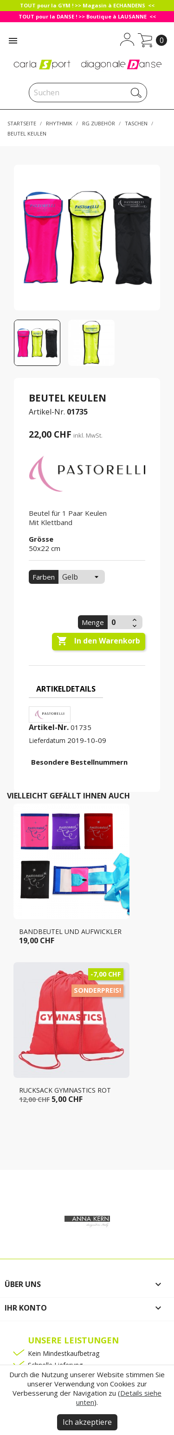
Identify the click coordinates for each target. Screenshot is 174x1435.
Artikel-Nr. (47, 411)
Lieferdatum (47, 740)
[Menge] (119, 622)
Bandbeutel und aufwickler (70, 931)
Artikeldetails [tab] (66, 689)
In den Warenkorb (98, 641)
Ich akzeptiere (87, 1422)
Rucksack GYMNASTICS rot (65, 1090)
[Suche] (88, 92)
